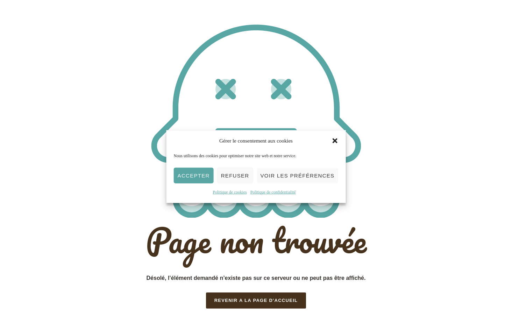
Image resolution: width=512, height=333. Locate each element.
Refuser (235, 176)
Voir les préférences (297, 176)
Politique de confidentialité (273, 192)
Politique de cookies (230, 192)
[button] (334, 140)
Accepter (194, 176)
